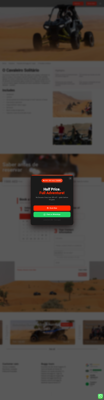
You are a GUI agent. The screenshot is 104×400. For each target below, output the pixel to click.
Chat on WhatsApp (52, 214)
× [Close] (70, 178)
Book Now (52, 208)
